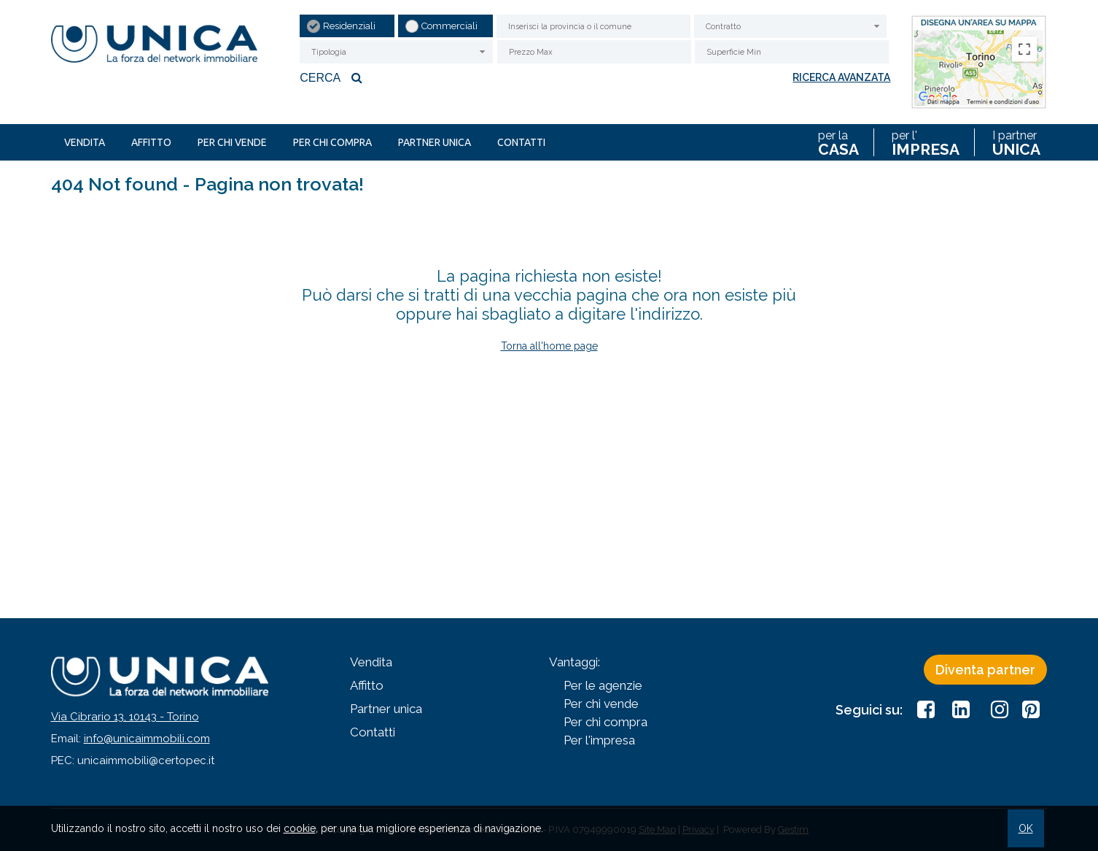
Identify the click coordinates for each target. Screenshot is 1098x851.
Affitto (151, 142)
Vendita (84, 142)
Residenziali (349, 26)
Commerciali (449, 26)
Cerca (333, 77)
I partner (1016, 142)
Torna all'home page (549, 346)
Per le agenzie (603, 685)
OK (1026, 828)
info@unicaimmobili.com (147, 738)
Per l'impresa (599, 740)
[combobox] (790, 26)
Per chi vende (232, 142)
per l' (925, 142)
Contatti (521, 142)
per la (838, 142)
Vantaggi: (574, 662)
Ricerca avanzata (841, 77)
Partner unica (434, 142)
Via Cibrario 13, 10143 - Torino (125, 716)
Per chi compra (332, 142)
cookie (300, 828)
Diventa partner (985, 669)
